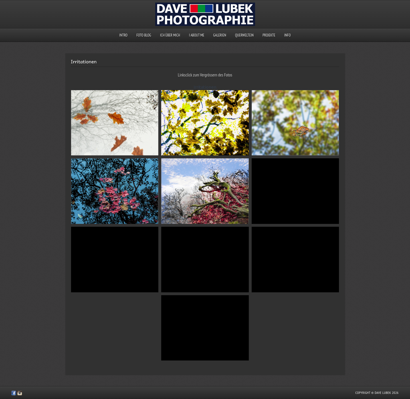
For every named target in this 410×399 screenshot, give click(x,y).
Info (287, 35)
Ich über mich (170, 35)
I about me (197, 35)
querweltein (244, 35)
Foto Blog (143, 35)
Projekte (268, 35)
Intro (123, 35)
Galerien (219, 35)
